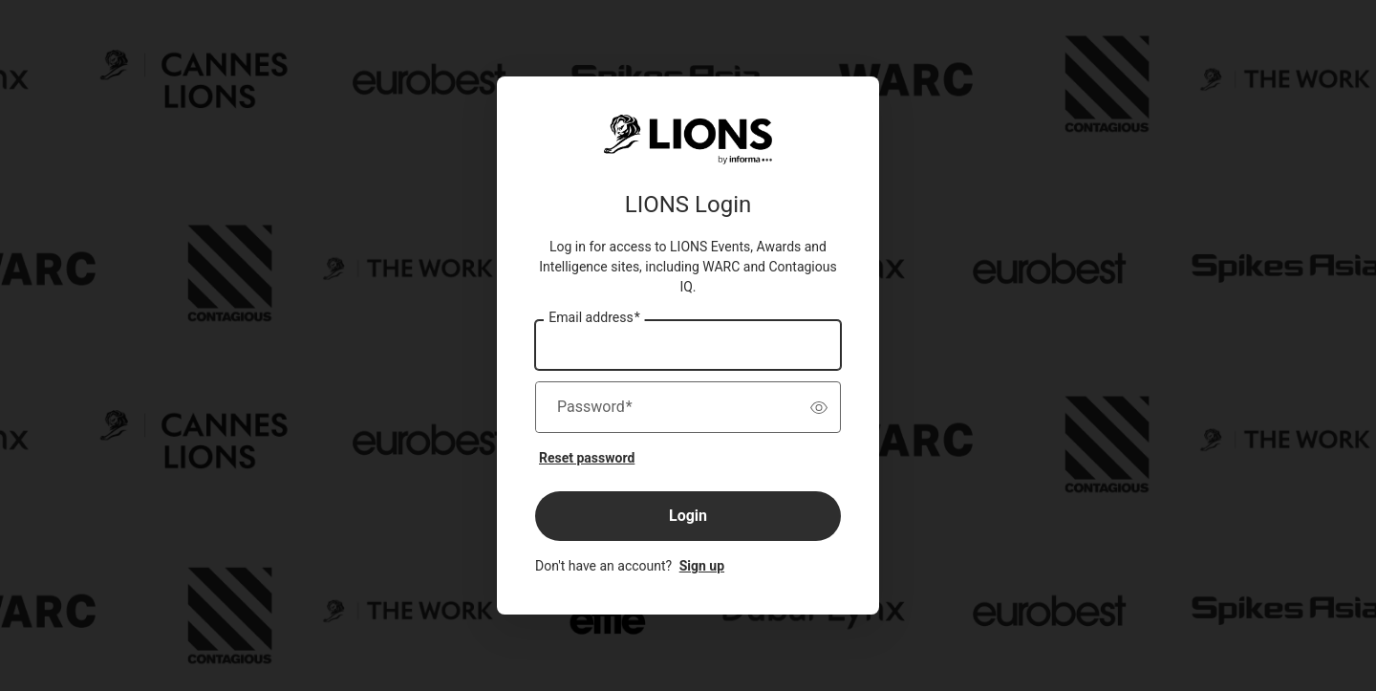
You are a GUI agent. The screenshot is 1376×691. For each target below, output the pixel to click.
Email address (593, 318)
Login (688, 516)
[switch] (819, 407)
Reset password (586, 457)
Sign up (701, 565)
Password (595, 407)
